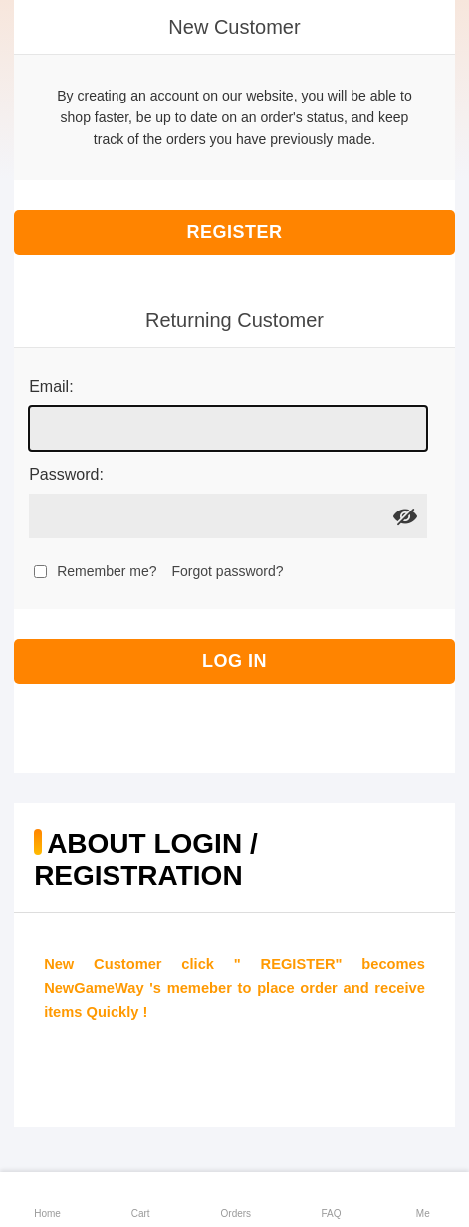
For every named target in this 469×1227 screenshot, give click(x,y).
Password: (66, 474)
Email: (51, 386)
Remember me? (106, 571)
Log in (234, 661)
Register (234, 232)
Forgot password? (228, 571)
